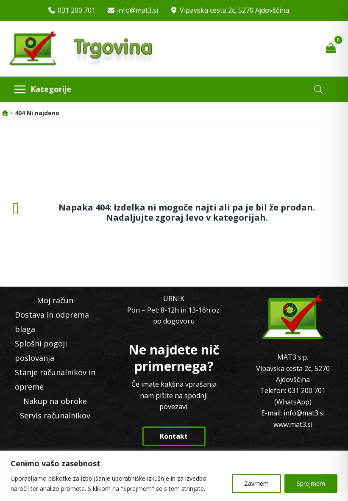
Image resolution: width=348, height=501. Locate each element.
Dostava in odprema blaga (52, 322)
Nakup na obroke (55, 401)
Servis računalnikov (55, 415)
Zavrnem (256, 483)
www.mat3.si (292, 424)
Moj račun (55, 300)
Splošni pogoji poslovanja (41, 350)
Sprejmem (311, 483)
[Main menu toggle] (42, 89)
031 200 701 (76, 10)
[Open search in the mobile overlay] (318, 89)
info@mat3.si (137, 10)
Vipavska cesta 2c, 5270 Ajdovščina (234, 10)
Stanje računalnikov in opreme (55, 379)
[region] (174, 476)
